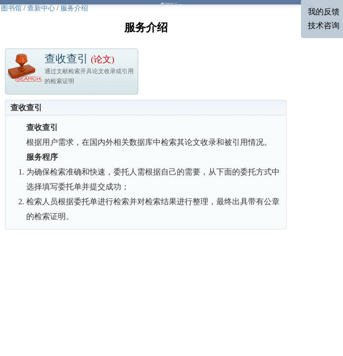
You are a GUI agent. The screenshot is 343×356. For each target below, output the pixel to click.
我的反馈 (324, 11)
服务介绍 (74, 8)
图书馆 (11, 8)
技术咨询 (324, 25)
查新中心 (41, 8)
